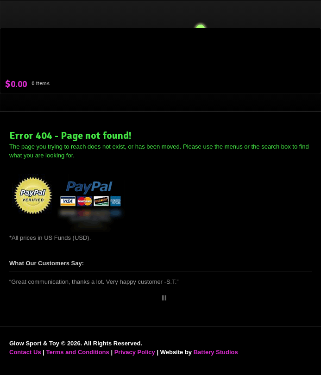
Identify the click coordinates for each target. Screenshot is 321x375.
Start (157, 297)
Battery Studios (216, 352)
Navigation (301, 27)
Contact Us (25, 352)
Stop (164, 297)
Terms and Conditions (77, 352)
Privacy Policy (134, 352)
